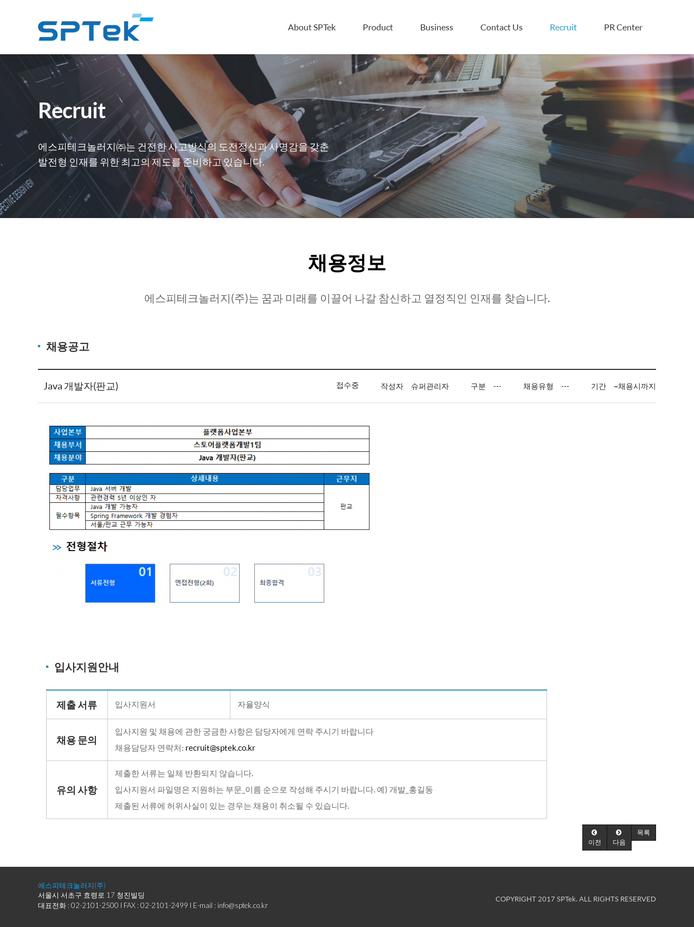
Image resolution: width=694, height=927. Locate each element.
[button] (594, 837)
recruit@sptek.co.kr (220, 748)
